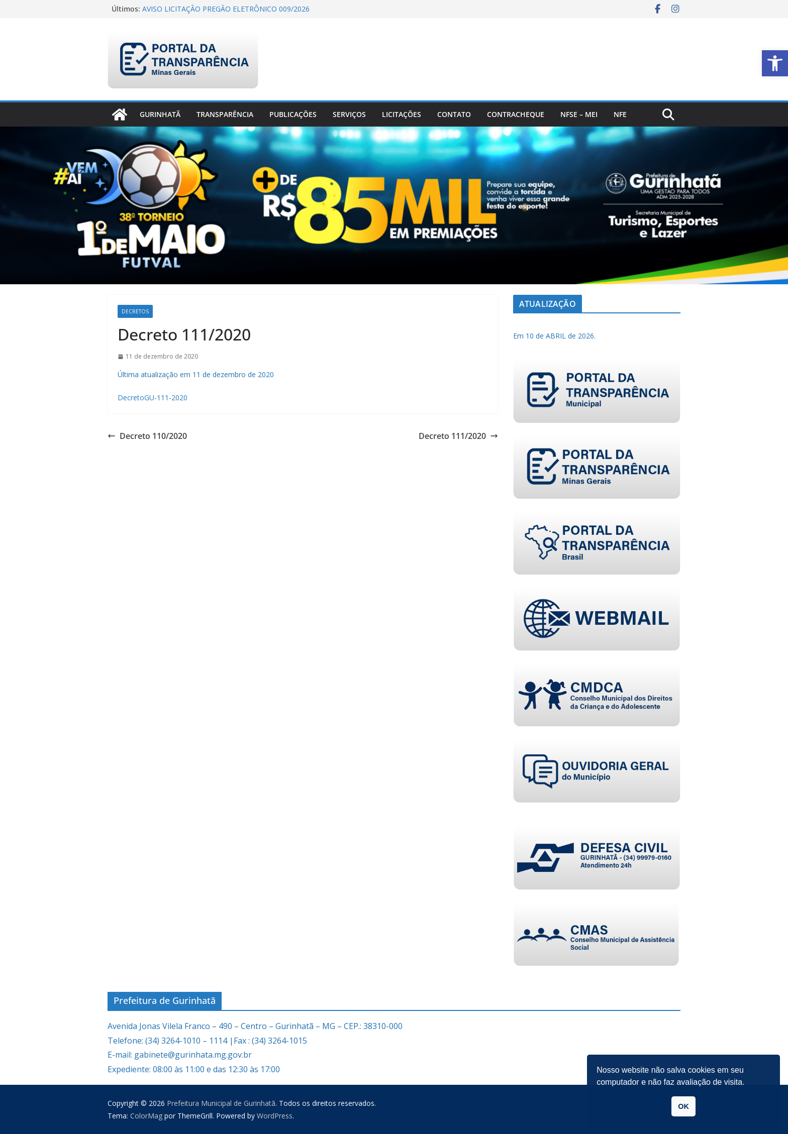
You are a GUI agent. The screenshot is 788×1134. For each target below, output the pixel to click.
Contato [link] (454, 114)
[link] (775, 63)
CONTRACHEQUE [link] (515, 114)
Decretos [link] (135, 311)
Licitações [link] (401, 114)
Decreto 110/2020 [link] (147, 435)
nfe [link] (620, 114)
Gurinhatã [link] (160, 114)
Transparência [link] (224, 114)
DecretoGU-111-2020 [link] (152, 397)
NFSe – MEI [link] (579, 114)
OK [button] (683, 1106)
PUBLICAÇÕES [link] (293, 114)
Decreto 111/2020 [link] (458, 435)
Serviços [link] (349, 114)
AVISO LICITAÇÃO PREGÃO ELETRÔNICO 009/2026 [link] (226, 9)
